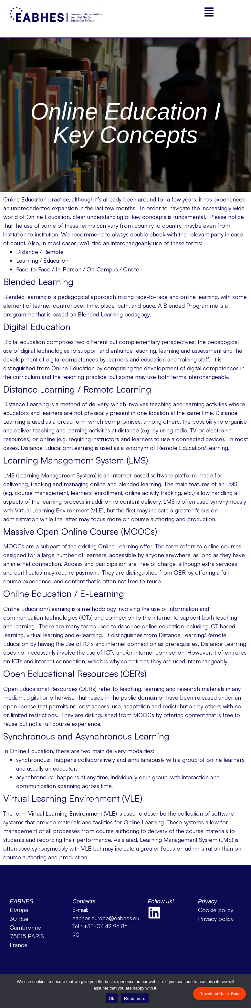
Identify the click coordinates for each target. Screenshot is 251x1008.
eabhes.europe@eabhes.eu (105, 918)
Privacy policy (216, 918)
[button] (209, 12)
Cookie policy (215, 909)
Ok (111, 998)
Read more (135, 998)
